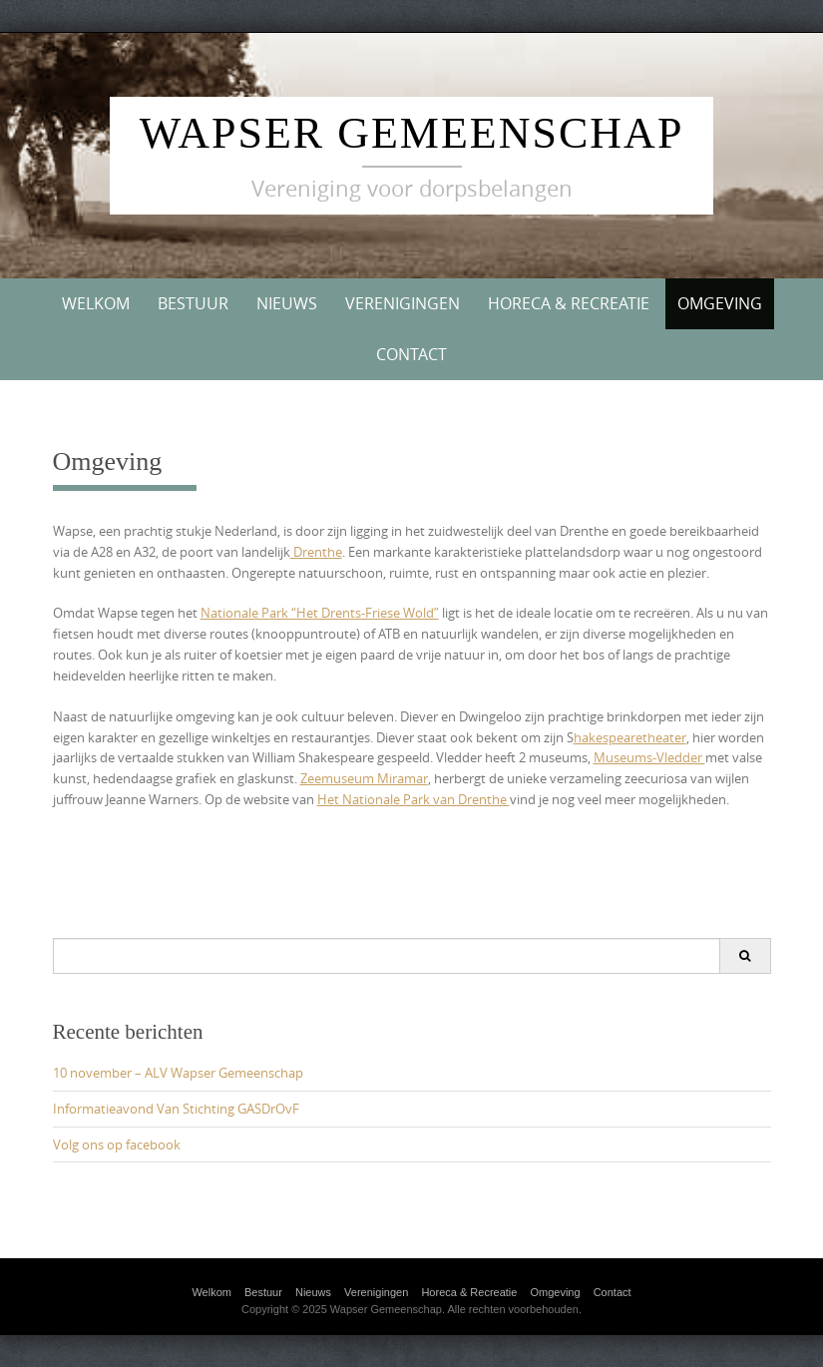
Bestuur (193, 303)
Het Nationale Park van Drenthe (413, 799)
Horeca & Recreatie (568, 303)
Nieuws (286, 303)
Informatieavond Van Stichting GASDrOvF (176, 1109)
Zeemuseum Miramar (364, 778)
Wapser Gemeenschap (412, 133)
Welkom (96, 303)
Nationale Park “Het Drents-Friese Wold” (320, 613)
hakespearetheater (630, 737)
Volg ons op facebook (117, 1144)
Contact (411, 354)
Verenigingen (402, 303)
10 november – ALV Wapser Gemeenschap (178, 1073)
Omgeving (719, 303)
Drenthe (316, 552)
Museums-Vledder (649, 757)
